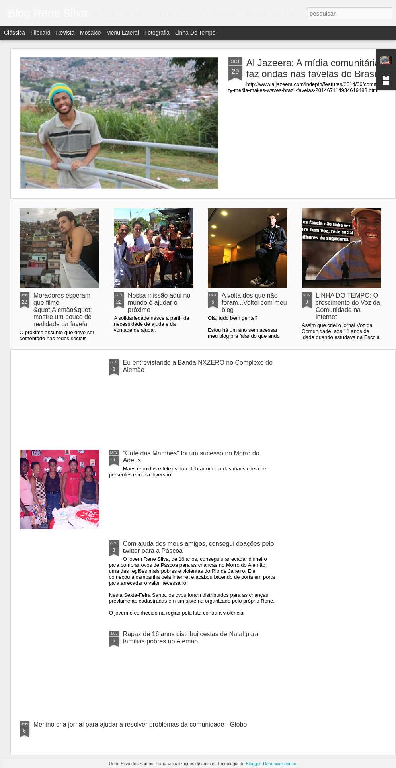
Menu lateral (122, 32)
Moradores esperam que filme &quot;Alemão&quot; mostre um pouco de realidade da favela (62, 309)
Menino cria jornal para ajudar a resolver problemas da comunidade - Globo (140, 724)
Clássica (14, 32)
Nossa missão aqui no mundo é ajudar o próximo (159, 302)
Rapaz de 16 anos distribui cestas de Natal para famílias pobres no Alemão (191, 638)
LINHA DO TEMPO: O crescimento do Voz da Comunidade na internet (348, 306)
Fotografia (157, 32)
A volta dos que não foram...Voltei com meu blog (254, 302)
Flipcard (41, 32)
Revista (65, 32)
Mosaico (90, 32)
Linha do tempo (195, 32)
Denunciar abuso (279, 763)
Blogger (253, 763)
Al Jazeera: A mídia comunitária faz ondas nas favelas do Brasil (313, 68)
